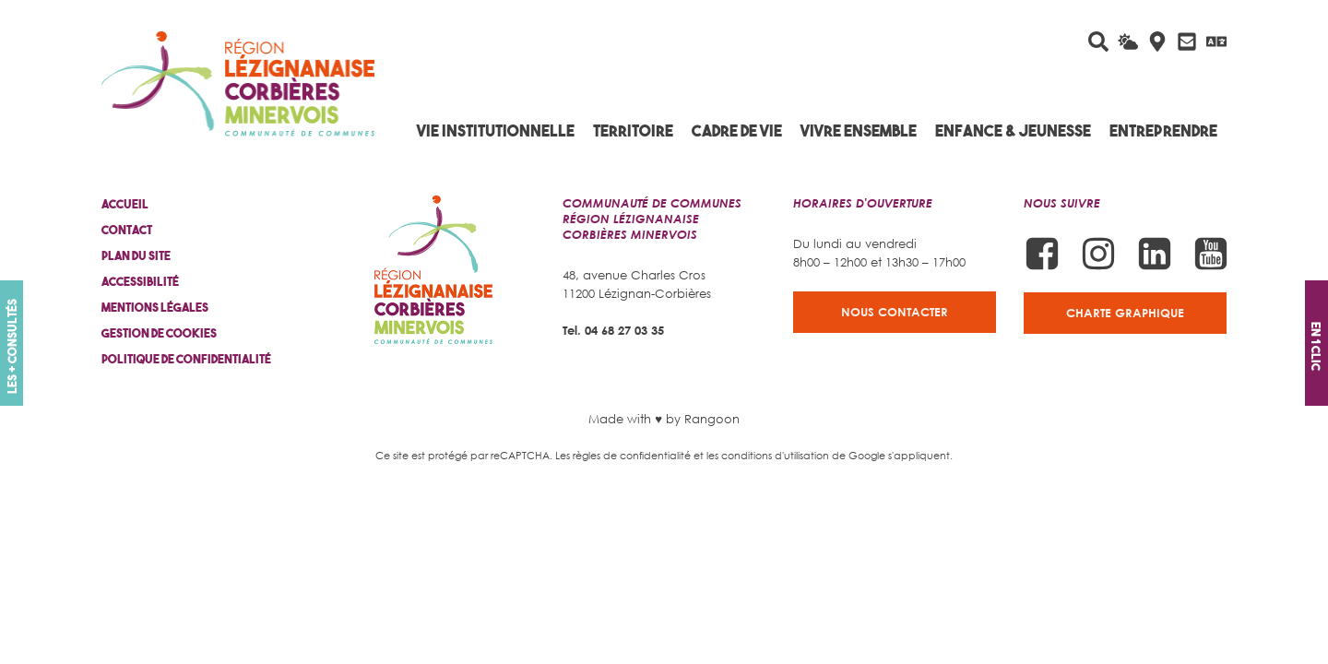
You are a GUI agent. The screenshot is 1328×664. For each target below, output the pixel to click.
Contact (126, 230)
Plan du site (136, 256)
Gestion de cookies (159, 333)
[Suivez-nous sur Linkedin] (1154, 253)
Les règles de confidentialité (623, 455)
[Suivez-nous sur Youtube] (1210, 253)
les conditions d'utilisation (767, 455)
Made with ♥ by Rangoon (664, 418)
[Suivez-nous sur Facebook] (1042, 253)
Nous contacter (894, 311)
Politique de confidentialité (186, 359)
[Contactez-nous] (1187, 41)
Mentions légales (154, 307)
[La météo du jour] (1128, 41)
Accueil (124, 204)
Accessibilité (140, 282)
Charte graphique (1125, 312)
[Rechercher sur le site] (1098, 41)
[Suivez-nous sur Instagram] (1098, 253)
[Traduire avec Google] (1216, 41)
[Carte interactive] (1157, 41)
